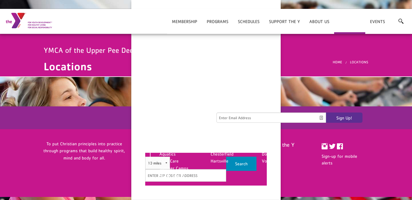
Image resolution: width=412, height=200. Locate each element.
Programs (217, 21)
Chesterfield (222, 153)
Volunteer (271, 160)
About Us (319, 21)
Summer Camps (173, 168)
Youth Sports (171, 175)
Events (377, 21)
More (400, 21)
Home (337, 62)
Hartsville (219, 160)
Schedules (249, 21)
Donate (268, 153)
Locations (350, 21)
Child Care (169, 160)
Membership (184, 21)
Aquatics (167, 153)
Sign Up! (344, 117)
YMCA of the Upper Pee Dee (32, 20)
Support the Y (284, 21)
